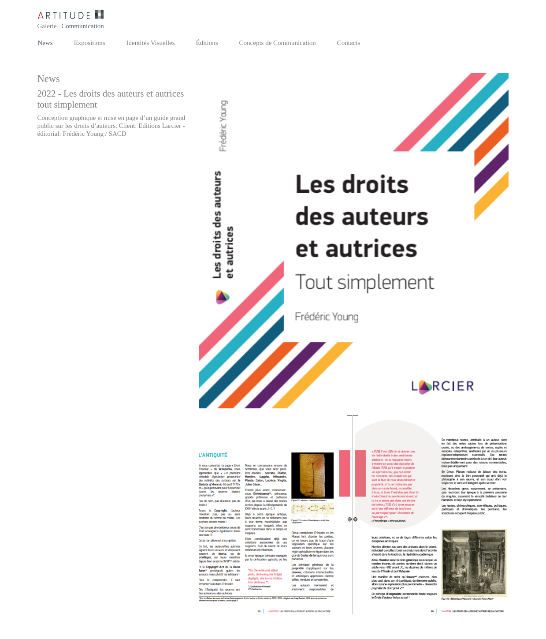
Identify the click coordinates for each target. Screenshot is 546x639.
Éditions (207, 42)
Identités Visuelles (150, 42)
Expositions (89, 42)
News (45, 42)
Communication (82, 26)
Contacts (348, 42)
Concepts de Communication (277, 42)
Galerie (47, 26)
